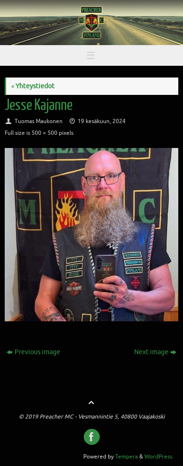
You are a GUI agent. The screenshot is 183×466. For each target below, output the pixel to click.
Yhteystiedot (33, 86)
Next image (155, 352)
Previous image (33, 352)
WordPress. (159, 456)
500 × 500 (44, 133)
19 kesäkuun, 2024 (102, 121)
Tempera (126, 456)
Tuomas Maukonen (39, 121)
